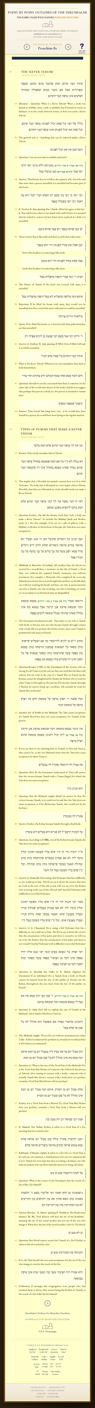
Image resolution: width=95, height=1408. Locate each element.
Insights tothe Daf (32, 1350)
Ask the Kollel (37, 1391)
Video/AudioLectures (55, 1373)
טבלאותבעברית (45, 1365)
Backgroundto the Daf (43, 1350)
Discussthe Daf (45, 1373)
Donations (53, 1394)
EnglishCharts (52, 1358)
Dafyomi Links (53, 1397)
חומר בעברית (41, 1394)
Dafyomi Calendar (56, 1391)
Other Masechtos (38, 1388)
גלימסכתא (37, 1373)
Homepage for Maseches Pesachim (47, 1319)
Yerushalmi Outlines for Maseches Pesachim (47, 1313)
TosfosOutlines (44, 1358)
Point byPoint (63, 1350)
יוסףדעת (51, 1365)
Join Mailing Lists (57, 1388)
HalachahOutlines (34, 1358)
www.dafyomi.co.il (54, 34)
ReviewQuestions (54, 1350)
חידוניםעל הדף (58, 1365)
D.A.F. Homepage (48, 1329)
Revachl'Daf (61, 1358)
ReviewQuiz (37, 1365)
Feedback (40, 1397)
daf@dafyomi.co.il (40, 34)
